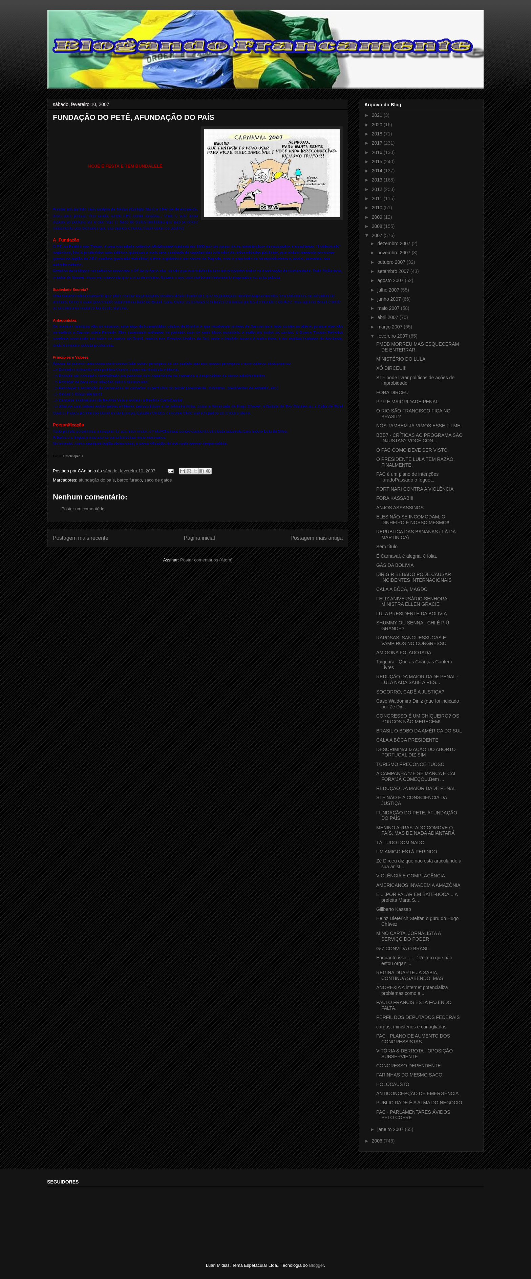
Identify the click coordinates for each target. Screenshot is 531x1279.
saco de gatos (158, 480)
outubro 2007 (391, 262)
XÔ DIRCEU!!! (391, 368)
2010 (378, 207)
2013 (378, 180)
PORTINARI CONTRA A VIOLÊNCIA (414, 489)
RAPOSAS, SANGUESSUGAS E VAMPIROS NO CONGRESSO (411, 640)
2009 (378, 217)
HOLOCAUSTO (392, 1084)
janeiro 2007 (391, 1129)
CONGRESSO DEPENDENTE (408, 1065)
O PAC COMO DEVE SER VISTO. (412, 450)
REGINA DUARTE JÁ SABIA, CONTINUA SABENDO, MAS (409, 975)
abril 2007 (388, 317)
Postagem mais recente (80, 538)
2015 (378, 161)
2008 (378, 226)
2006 (378, 1141)
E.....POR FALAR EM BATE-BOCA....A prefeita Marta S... (417, 897)
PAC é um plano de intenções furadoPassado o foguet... (407, 477)
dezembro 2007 (394, 243)
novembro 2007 (394, 252)
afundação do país (97, 480)
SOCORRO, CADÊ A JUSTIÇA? (410, 692)
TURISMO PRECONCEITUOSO (410, 764)
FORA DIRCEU (392, 392)
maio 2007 (389, 308)
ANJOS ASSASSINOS (400, 507)
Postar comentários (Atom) (206, 559)
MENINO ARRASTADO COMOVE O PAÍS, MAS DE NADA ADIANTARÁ (415, 830)
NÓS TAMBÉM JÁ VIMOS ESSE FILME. (419, 425)
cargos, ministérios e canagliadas (411, 1026)
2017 (378, 143)
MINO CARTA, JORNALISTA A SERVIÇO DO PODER (408, 936)
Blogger (316, 1265)
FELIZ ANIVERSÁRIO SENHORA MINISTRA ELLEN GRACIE (411, 601)
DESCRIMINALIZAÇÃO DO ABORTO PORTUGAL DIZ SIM (415, 752)
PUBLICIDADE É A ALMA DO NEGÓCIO (419, 1102)
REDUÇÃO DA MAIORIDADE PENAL (416, 788)
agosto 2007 (391, 280)
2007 (378, 235)
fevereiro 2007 (393, 336)
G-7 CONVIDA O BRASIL (403, 948)
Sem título (387, 546)
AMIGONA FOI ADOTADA (403, 652)
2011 (378, 198)
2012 (378, 189)
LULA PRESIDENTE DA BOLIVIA (411, 613)
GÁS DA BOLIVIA (395, 565)
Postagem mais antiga (317, 538)
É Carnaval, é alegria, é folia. (406, 556)
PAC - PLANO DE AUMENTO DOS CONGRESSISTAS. (413, 1038)
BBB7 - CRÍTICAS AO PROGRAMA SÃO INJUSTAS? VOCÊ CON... (419, 438)
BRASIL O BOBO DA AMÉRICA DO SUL (419, 730)
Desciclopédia (73, 456)
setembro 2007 (393, 271)
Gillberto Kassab (393, 909)
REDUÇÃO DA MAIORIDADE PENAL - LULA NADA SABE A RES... (417, 679)
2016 (378, 152)
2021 (378, 115)
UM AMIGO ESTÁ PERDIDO (406, 851)
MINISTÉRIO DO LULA (400, 359)
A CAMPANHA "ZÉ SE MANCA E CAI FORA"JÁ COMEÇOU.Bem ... (415, 776)
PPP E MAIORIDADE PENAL (407, 401)
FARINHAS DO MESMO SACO (409, 1075)
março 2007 (390, 326)
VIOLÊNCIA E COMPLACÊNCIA (410, 875)
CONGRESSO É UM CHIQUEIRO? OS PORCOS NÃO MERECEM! (417, 718)
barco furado (129, 480)
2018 (378, 133)
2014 (378, 170)
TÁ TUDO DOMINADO (400, 842)
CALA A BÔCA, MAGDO (402, 589)
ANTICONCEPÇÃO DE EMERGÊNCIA (417, 1093)
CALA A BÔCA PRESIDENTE (407, 740)
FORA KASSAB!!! (394, 498)
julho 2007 (389, 290)
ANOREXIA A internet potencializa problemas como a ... (412, 990)
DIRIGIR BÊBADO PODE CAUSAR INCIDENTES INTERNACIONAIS (414, 577)
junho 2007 (389, 299)
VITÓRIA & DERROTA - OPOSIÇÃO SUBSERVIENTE (414, 1053)
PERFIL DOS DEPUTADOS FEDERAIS (418, 1017)
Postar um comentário (82, 508)
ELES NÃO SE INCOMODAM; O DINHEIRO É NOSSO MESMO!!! (413, 519)
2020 (378, 124)
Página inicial (199, 538)
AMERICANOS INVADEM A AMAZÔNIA (418, 885)
